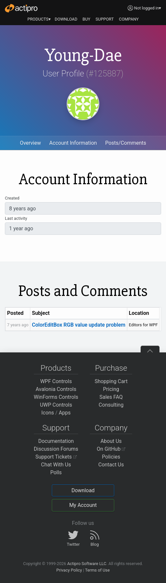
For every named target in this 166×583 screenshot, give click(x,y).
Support (56, 427)
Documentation (56, 441)
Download (82, 490)
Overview (30, 143)
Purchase (111, 368)
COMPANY (129, 19)
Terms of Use (97, 570)
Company (111, 427)
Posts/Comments (125, 143)
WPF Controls (56, 381)
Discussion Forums (56, 449)
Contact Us (111, 465)
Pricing (111, 389)
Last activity (16, 218)
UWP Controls (56, 405)
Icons (47, 413)
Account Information (73, 143)
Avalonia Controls (56, 389)
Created (12, 198)
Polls (56, 472)
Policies (111, 457)
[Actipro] (21, 8)
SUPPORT (105, 19)
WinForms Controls (56, 397)
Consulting (111, 405)
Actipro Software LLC (86, 563)
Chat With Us (56, 465)
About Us (111, 441)
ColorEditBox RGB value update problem (78, 325)
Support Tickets (56, 457)
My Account (83, 505)
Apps (65, 413)
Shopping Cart (111, 381)
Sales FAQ (111, 397)
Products (56, 368)
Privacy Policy (69, 570)
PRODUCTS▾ (39, 19)
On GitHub (111, 449)
